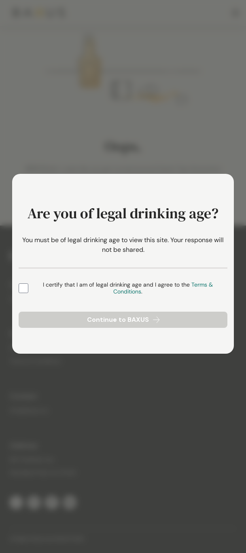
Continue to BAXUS (123, 319)
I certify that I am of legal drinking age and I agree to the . (128, 288)
